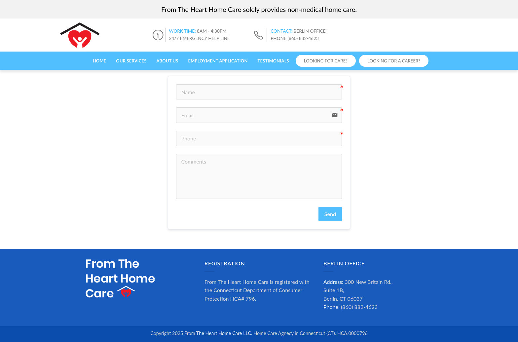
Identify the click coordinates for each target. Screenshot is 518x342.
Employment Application (218, 60)
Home (99, 60)
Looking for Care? (326, 60)
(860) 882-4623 (359, 307)
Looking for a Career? (393, 60)
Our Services (131, 60)
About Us (167, 60)
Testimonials (273, 60)
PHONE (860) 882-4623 (295, 38)
